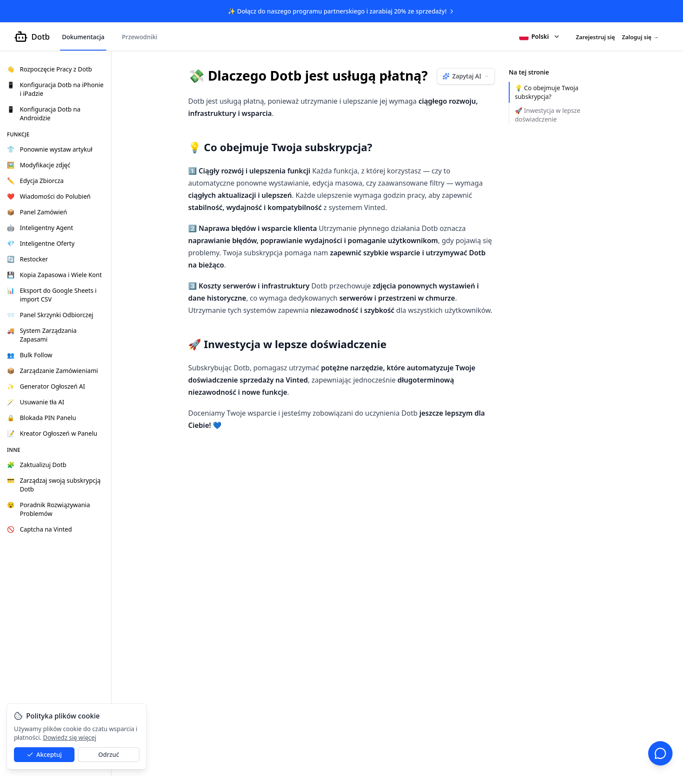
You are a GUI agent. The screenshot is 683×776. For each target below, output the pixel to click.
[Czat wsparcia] (660, 753)
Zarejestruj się (595, 37)
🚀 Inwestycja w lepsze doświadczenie (547, 114)
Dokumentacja (83, 37)
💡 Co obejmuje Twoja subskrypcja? (546, 92)
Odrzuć (108, 754)
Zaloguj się (640, 37)
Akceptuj (44, 754)
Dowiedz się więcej (69, 737)
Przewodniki (140, 37)
